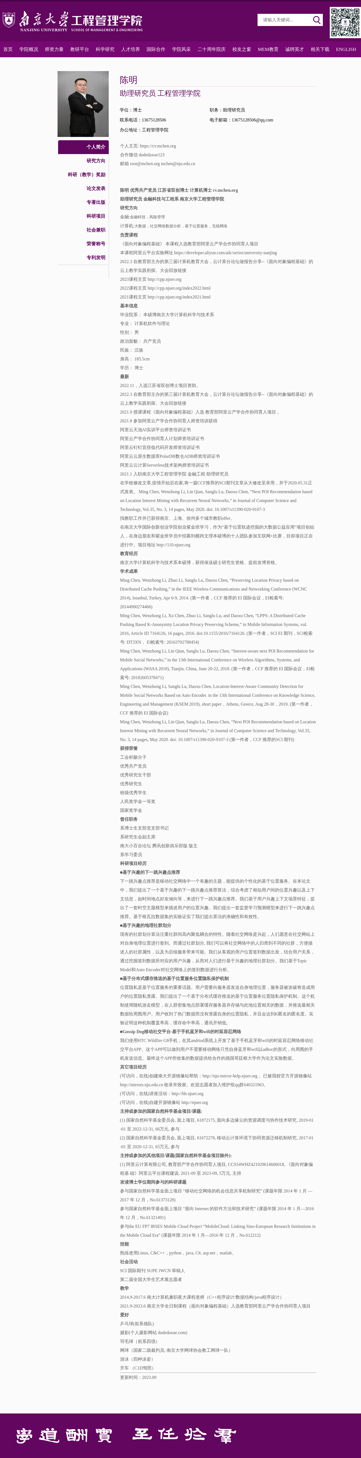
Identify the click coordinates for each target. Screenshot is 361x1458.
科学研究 (105, 49)
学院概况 (28, 49)
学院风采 (181, 49)
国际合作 (156, 49)
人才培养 (130, 49)
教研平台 (79, 49)
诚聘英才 (294, 49)
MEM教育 (268, 49)
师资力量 (54, 49)
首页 (8, 49)
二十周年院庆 (212, 49)
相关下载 (320, 49)
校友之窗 (241, 49)
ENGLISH (346, 49)
